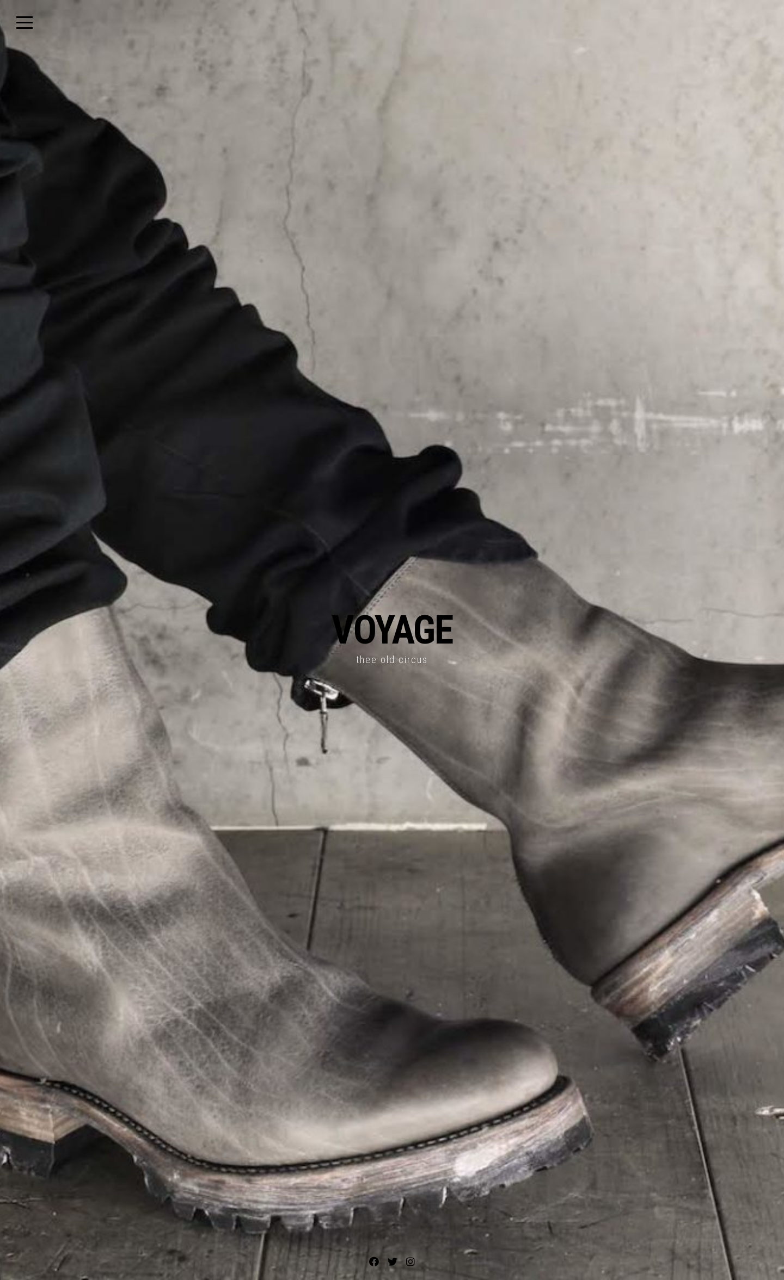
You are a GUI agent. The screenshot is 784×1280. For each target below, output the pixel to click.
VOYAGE (392, 630)
